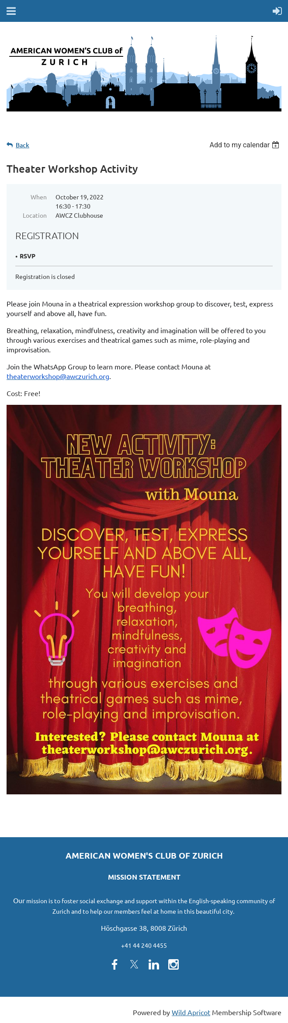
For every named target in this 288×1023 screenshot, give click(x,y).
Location (35, 215)
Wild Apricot (191, 1012)
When (39, 197)
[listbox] (245, 144)
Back (22, 145)
